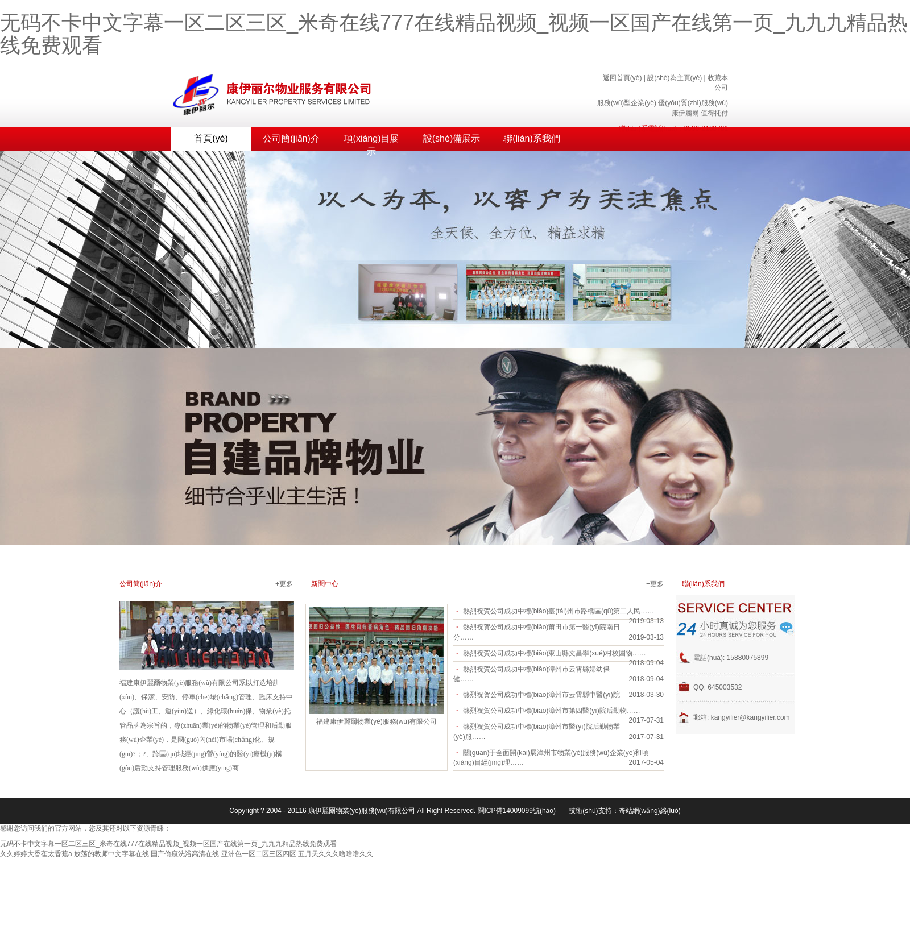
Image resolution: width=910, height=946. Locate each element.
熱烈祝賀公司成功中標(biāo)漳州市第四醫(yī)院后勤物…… (551, 711)
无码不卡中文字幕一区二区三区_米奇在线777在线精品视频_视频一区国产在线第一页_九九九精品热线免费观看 (454, 34)
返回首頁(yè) (622, 78)
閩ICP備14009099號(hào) (517, 811)
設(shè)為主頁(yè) (674, 78)
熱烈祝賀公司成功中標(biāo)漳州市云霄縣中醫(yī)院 (541, 695)
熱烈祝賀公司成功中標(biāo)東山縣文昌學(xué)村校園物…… (554, 653)
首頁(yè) (211, 138)
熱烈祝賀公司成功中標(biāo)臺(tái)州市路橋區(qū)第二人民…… (559, 611)
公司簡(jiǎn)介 (291, 138)
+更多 (284, 584)
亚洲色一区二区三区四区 (258, 854)
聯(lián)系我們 (531, 138)
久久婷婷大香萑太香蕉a (36, 854)
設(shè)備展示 (451, 138)
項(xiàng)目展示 (371, 142)
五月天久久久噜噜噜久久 (335, 854)
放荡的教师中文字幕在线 (111, 854)
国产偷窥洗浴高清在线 (185, 854)
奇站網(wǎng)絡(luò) (650, 811)
